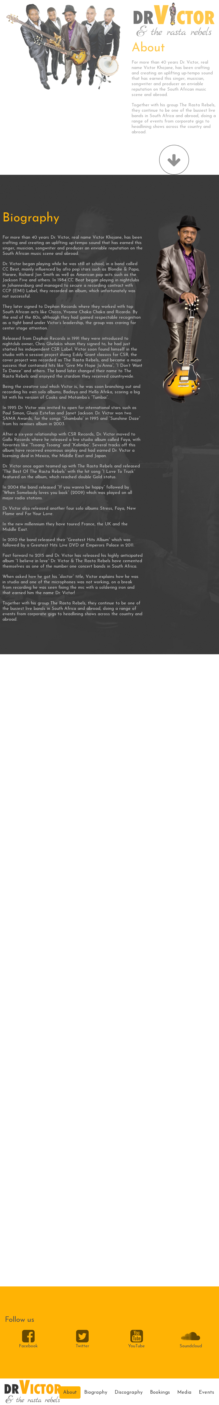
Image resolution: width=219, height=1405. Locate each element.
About (70, 1392)
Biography (95, 1392)
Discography (129, 1392)
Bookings (160, 1392)
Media (184, 1392)
